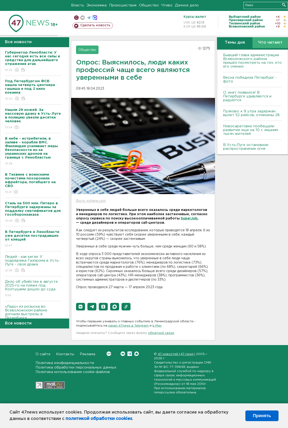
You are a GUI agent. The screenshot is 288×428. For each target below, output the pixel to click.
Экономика (97, 5)
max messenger (95, 17)
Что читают (270, 42)
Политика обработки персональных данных (76, 367)
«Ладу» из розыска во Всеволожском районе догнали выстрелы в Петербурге (33, 315)
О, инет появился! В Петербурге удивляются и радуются (247, 96)
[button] (80, 306)
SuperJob (189, 218)
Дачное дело (187, 5)
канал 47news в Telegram (128, 325)
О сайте (43, 354)
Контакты (65, 354)
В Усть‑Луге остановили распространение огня (245, 146)
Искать (284, 5)
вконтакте (82, 17)
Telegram (129, 353)
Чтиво (166, 5)
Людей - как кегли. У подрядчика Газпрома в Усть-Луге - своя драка (33, 264)
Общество (149, 5)
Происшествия (122, 5)
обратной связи (161, 333)
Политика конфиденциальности (65, 362)
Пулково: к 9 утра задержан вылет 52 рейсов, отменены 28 (251, 113)
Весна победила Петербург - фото (250, 79)
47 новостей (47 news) (176, 354)
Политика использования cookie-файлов (73, 371)
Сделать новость (95, 25)
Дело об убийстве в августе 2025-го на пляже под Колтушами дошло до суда (33, 288)
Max (136, 353)
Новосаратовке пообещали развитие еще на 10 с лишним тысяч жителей (250, 130)
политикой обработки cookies (99, 419)
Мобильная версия (76, 17)
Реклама (87, 354)
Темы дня (235, 42)
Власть (77, 5)
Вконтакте (109, 353)
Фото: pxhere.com (91, 201)
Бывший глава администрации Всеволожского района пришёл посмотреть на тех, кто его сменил (252, 61)
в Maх (157, 325)
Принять (262, 415)
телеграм (88, 17)
